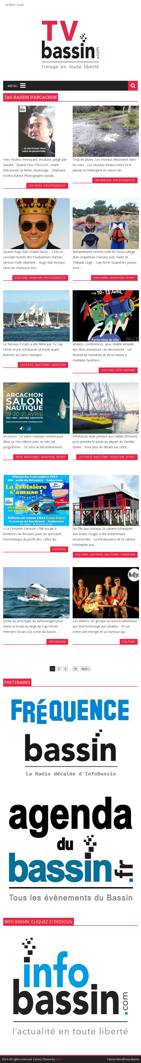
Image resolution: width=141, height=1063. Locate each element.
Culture (21, 277)
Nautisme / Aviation (109, 277)
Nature (129, 370)
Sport (130, 277)
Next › (85, 668)
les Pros (35, 185)
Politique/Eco (54, 185)
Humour (35, 277)
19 (75, 668)
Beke (59, 1059)
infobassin (103, 180)
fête (119, 370)
